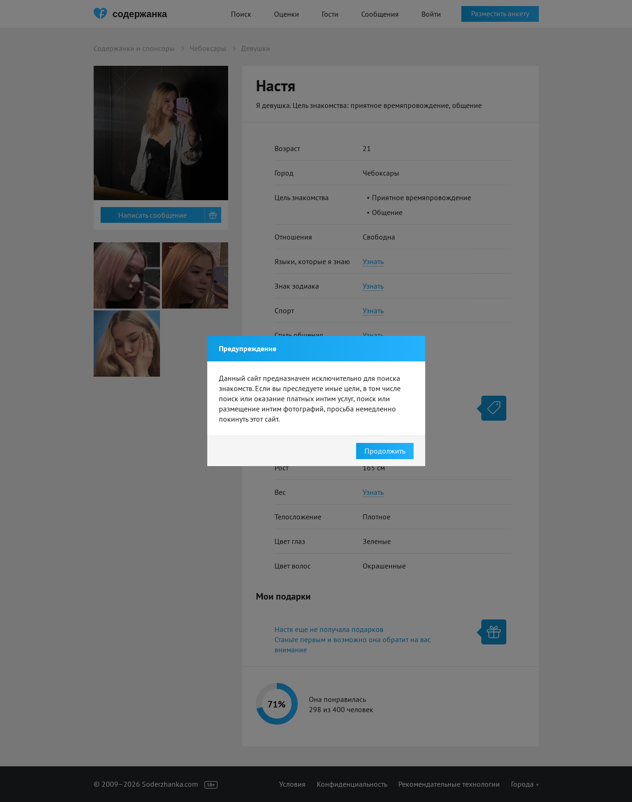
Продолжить (384, 450)
